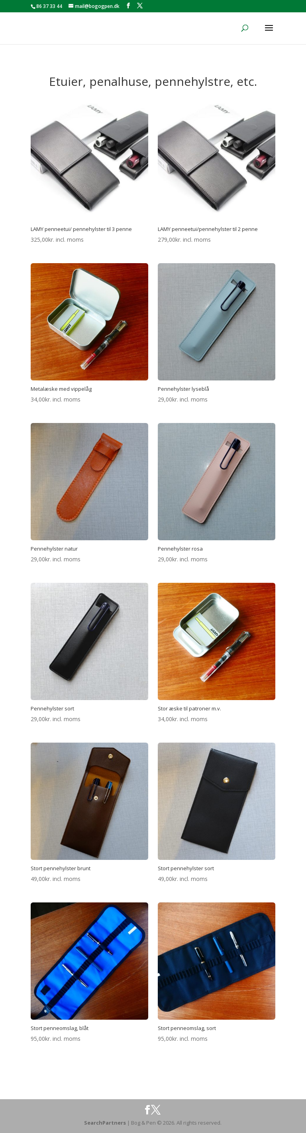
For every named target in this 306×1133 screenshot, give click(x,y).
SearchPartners (105, 1122)
